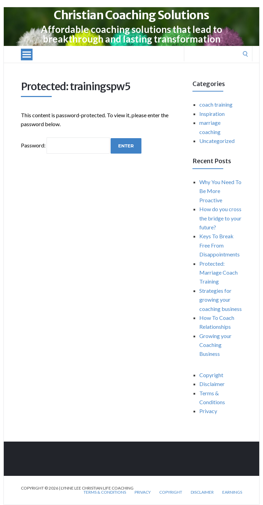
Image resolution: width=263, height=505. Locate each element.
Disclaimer (212, 384)
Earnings (232, 492)
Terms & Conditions (105, 492)
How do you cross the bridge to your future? (220, 218)
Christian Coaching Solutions (131, 15)
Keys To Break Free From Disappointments (219, 245)
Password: (65, 145)
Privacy (208, 411)
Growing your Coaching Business (215, 345)
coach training (216, 104)
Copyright (211, 375)
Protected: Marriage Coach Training (218, 272)
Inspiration (212, 113)
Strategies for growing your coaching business (220, 299)
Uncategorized (217, 140)
